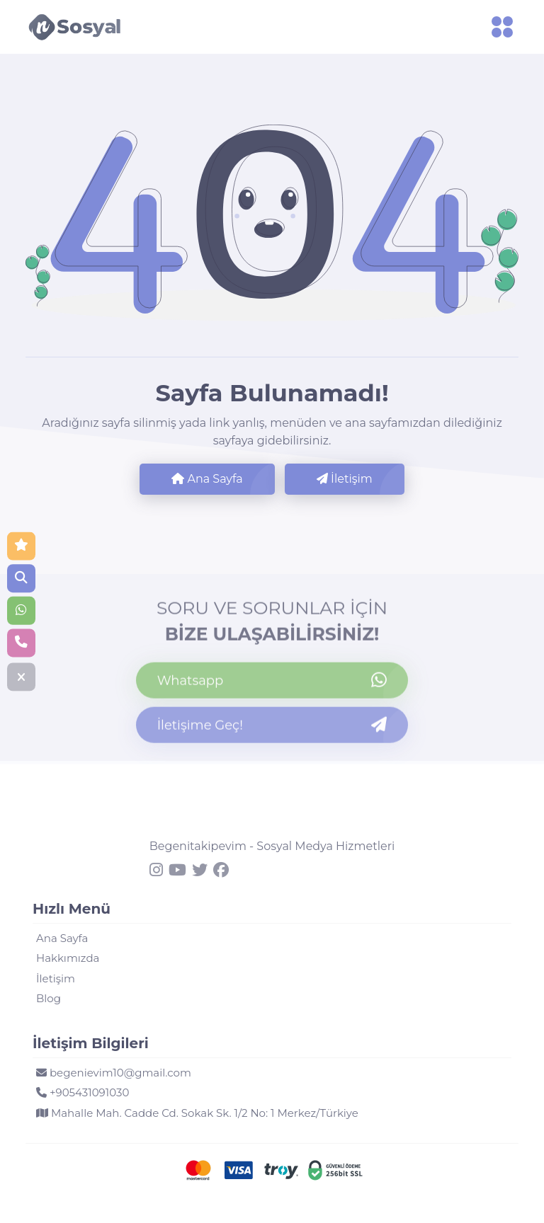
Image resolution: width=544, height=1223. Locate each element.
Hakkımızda (67, 958)
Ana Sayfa (206, 479)
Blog (48, 998)
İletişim (345, 479)
